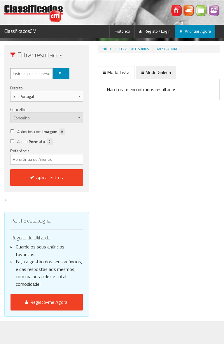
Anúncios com (41, 131)
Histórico (122, 31)
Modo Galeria (156, 72)
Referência (46, 156)
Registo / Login (154, 31)
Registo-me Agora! (47, 302)
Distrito (16, 88)
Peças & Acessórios (134, 49)
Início (106, 49)
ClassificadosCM (20, 31)
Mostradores (168, 49)
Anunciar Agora (195, 31)
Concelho (18, 109)
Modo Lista (116, 72)
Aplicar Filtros (46, 177)
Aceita (35, 141)
